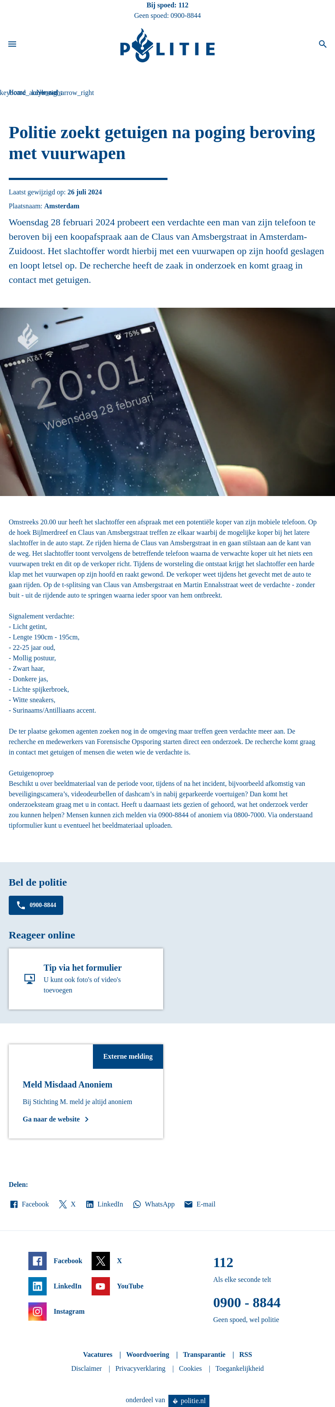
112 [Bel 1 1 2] (183, 5)
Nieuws (47, 92)
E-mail (199, 1204)
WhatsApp (153, 1204)
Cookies (190, 1368)
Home (17, 92)
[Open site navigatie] (12, 45)
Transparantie (204, 1354)
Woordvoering (147, 1354)
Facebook (29, 1204)
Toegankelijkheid (239, 1368)
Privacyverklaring (141, 1368)
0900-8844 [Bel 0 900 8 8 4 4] (186, 15)
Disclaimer (86, 1368)
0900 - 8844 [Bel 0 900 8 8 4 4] (247, 1302)
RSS (245, 1354)
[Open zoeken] (323, 45)
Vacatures (98, 1354)
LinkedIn (104, 1204)
